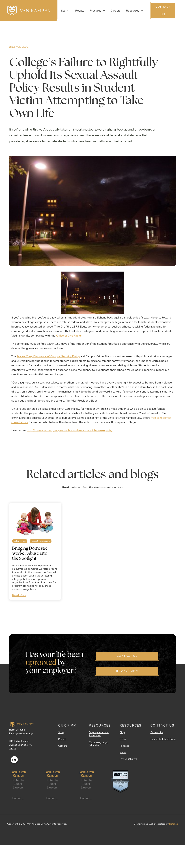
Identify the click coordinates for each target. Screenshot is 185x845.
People (79, 11)
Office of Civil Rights (69, 336)
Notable (173, 824)
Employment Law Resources (99, 734)
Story (64, 11)
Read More (19, 595)
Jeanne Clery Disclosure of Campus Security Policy (48, 356)
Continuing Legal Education (98, 744)
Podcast (124, 746)
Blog (122, 732)
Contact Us (156, 732)
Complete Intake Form (163, 739)
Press (123, 739)
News (123, 752)
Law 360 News (128, 759)
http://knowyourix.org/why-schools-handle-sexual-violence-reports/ (69, 430)
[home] (28, 10)
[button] (97, 11)
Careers (116, 11)
